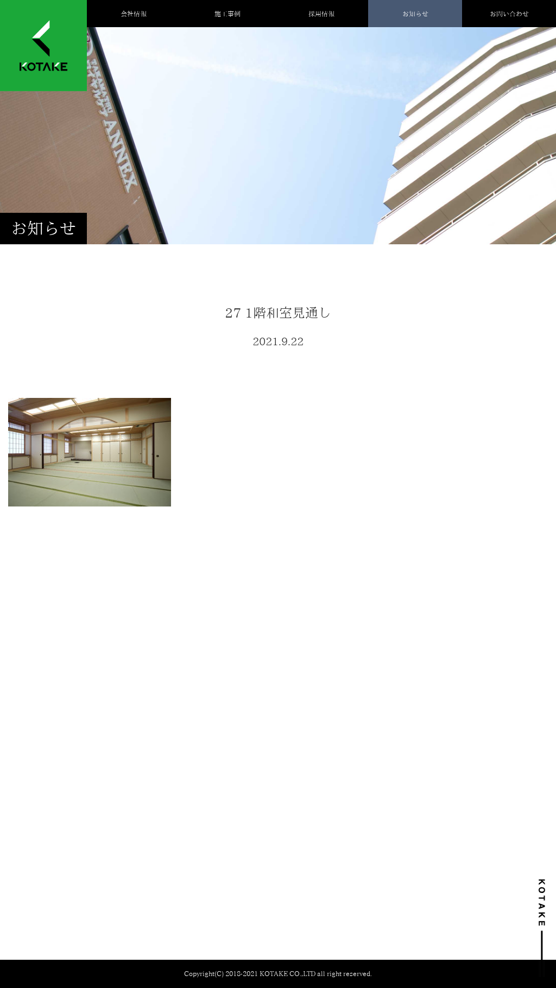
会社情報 (134, 13)
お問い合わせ (509, 13)
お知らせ (415, 13)
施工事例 (227, 13)
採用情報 (321, 13)
